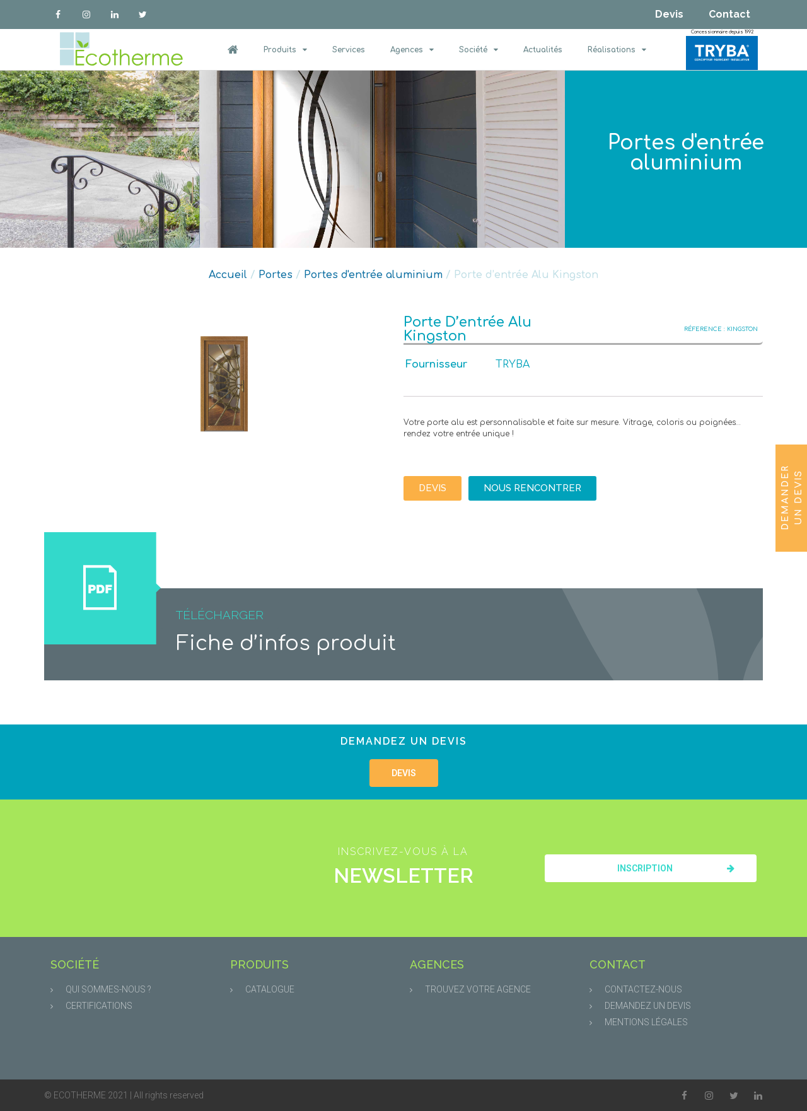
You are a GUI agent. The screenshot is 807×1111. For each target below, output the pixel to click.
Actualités (542, 49)
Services (348, 49)
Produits (285, 50)
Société (478, 50)
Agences (412, 50)
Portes (275, 275)
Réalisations (617, 50)
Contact (729, 14)
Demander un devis (792, 497)
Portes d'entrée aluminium (686, 153)
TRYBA (513, 364)
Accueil (228, 275)
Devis (669, 14)
